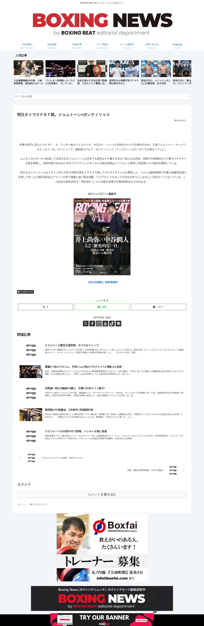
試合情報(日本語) (25, 292)
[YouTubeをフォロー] (105, 323)
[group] (28, 73)
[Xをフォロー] (86, 323)
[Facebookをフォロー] (92, 323)
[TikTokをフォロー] (112, 323)
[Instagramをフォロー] (99, 323)
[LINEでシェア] (102, 307)
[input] (102, 96)
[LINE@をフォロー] (118, 323)
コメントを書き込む (102, 494)
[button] (186, 73)
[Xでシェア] (45, 307)
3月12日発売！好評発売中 (103, 282)
